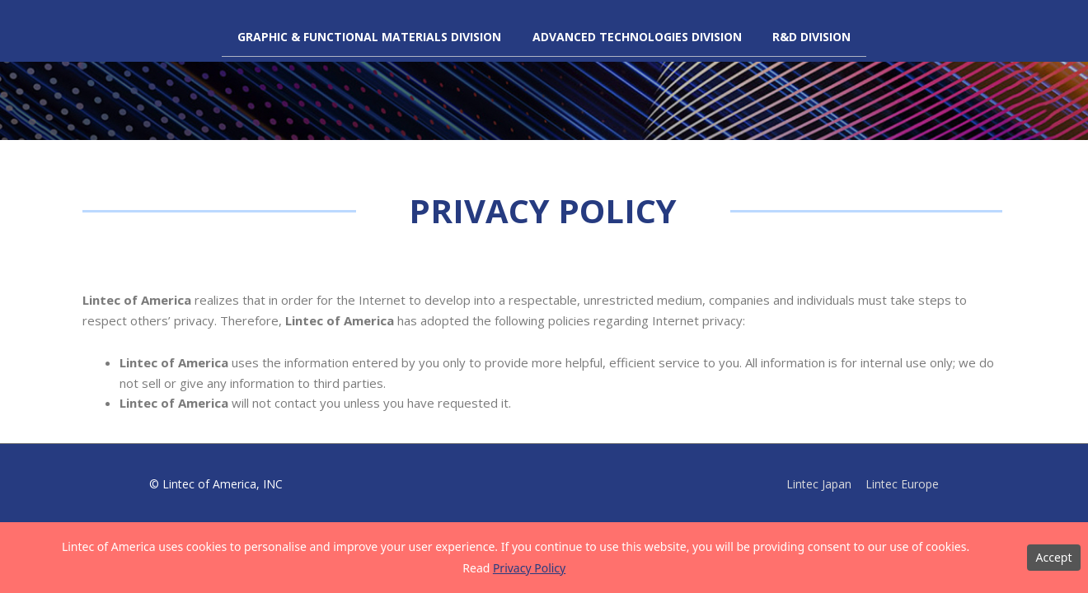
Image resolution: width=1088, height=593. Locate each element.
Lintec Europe (902, 484)
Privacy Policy (529, 568)
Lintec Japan (818, 484)
